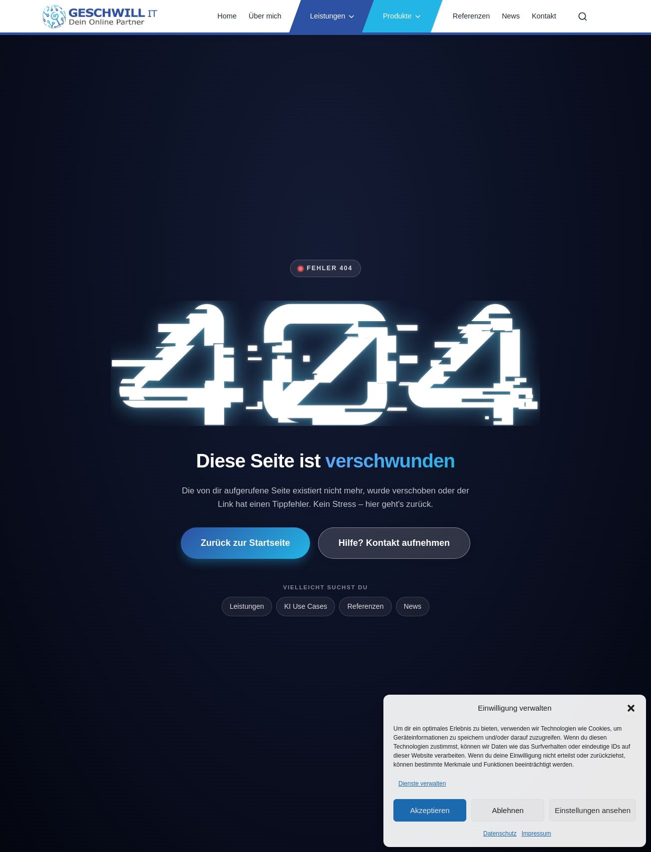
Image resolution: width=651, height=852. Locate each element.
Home (227, 16)
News (511, 16)
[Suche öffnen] (582, 16)
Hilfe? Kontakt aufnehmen (394, 543)
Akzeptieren (429, 810)
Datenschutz (500, 833)
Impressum (536, 833)
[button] (631, 708)
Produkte (402, 16)
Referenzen (471, 16)
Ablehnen (507, 810)
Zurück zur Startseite (245, 543)
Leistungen (332, 16)
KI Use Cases (305, 606)
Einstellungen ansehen (593, 810)
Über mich (265, 16)
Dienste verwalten (422, 783)
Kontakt (544, 16)
